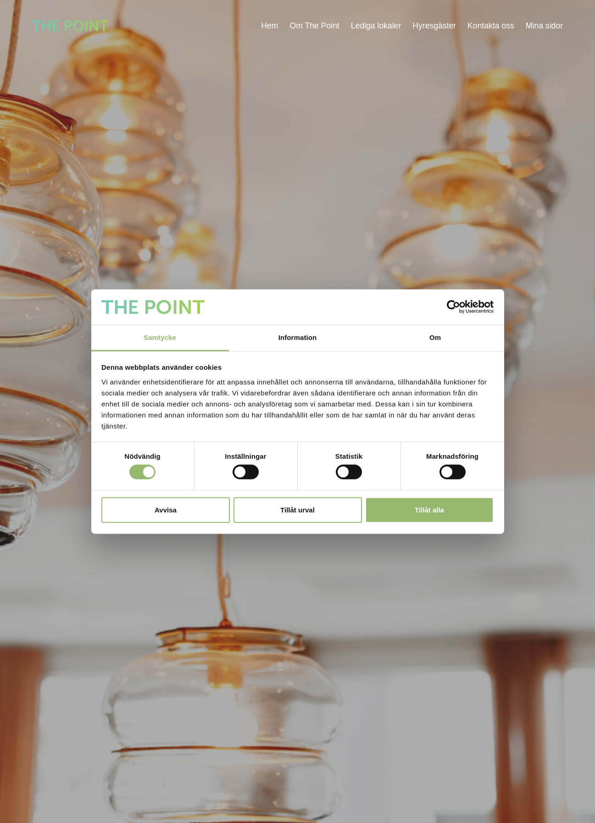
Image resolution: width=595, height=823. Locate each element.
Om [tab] (435, 337)
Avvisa (166, 509)
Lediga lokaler (376, 25)
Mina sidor (544, 25)
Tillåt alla (429, 509)
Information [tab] (297, 337)
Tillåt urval (297, 509)
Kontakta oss (490, 25)
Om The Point (314, 25)
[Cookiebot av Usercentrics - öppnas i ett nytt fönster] (453, 307)
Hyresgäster (434, 25)
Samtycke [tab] (160, 337)
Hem (269, 25)
